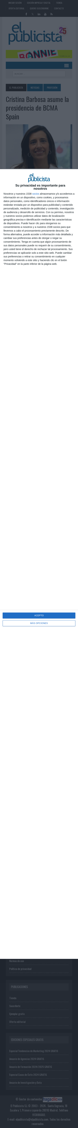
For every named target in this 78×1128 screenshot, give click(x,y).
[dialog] (39, 564)
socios (35, 194)
